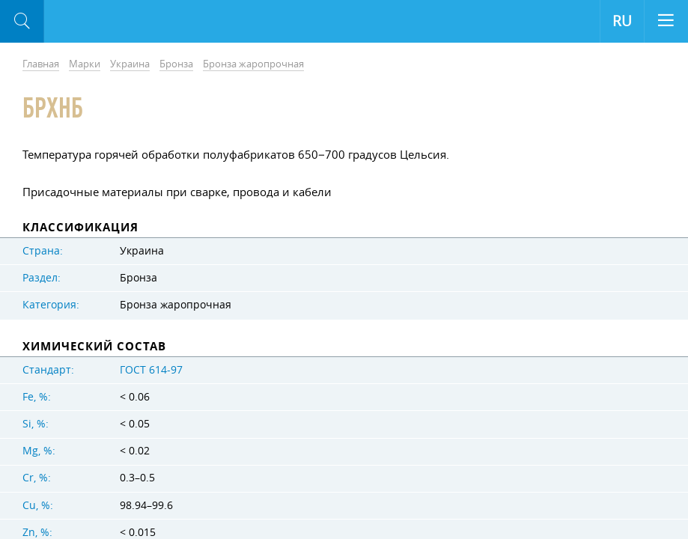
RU (622, 21)
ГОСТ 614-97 (151, 370)
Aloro (106, 21)
